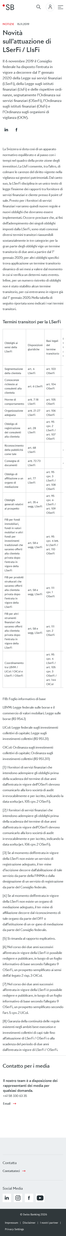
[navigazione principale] (60, 7)
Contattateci (11, 1171)
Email (6, 1104)
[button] (6, 129)
